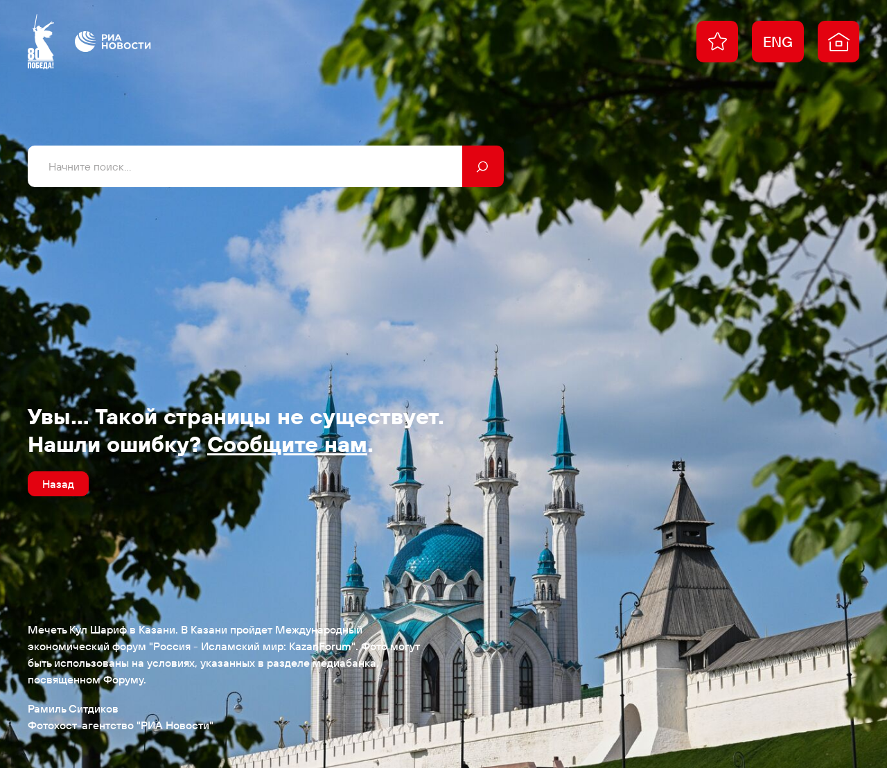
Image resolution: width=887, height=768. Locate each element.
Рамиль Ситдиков (73, 708)
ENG (778, 42)
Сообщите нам (287, 443)
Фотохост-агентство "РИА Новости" (120, 725)
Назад (58, 484)
